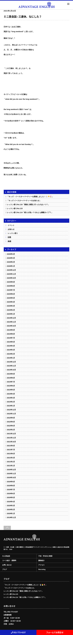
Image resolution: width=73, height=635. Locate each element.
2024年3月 (11, 350)
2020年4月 (11, 502)
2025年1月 (11, 314)
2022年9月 (11, 418)
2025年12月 (11, 270)
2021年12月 (11, 434)
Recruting (41, 569)
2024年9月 (11, 330)
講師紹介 (41, 560)
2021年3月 (11, 458)
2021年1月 (11, 466)
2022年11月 (11, 414)
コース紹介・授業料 (9, 560)
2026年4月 (11, 254)
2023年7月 (11, 382)
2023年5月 (11, 390)
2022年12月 (11, 410)
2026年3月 (11, 258)
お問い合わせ (7, 565)
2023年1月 (11, 406)
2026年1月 (11, 266)
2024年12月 (11, 318)
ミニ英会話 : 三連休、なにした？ (23, 16)
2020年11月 (11, 474)
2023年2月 (11, 402)
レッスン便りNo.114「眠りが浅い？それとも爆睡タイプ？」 (30, 212)
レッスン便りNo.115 (15, 208)
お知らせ (11, 229)
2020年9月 (11, 482)
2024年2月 (11, 354)
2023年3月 (11, 398)
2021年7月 (11, 450)
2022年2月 (11, 430)
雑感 (9, 241)
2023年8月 (11, 378)
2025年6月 (11, 294)
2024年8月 (11, 334)
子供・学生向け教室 (45, 556)
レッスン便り (13, 233)
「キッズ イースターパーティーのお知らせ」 (24, 200)
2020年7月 (11, 490)
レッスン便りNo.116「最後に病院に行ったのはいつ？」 (28, 204)
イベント (11, 225)
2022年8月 (11, 422)
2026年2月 (11, 262)
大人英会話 (6, 556)
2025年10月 (11, 278)
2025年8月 (11, 286)
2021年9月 (11, 446)
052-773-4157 (18, 632)
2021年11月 (11, 438)
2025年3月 (11, 306)
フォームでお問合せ (54, 632)
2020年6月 (11, 494)
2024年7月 (11, 338)
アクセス (41, 565)
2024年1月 (11, 358)
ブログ (4, 569)
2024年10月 (11, 326)
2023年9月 (11, 374)
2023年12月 (11, 362)
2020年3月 (11, 506)
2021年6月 (11, 454)
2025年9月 (11, 282)
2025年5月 (11, 298)
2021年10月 (11, 442)
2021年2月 (11, 462)
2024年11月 (11, 322)
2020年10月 (11, 478)
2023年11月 (11, 366)
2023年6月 (11, 386)
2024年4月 (11, 346)
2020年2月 (11, 510)
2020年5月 (11, 497)
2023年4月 (11, 394)
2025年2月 (11, 310)
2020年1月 (11, 513)
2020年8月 (11, 486)
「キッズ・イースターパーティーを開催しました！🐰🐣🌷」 (30, 197)
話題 (9, 237)
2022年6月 (11, 426)
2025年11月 (11, 274)
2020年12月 (11, 470)
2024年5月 (11, 342)
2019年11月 (11, 517)
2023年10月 (11, 370)
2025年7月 (11, 290)
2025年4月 (11, 302)
